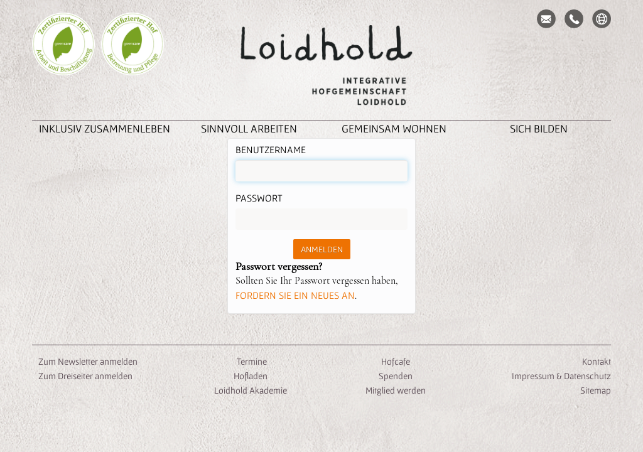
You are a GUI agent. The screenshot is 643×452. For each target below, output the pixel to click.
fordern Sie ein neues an (295, 295)
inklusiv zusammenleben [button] (104, 128)
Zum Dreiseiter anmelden (85, 375)
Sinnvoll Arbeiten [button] (249, 128)
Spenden (396, 375)
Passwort (259, 197)
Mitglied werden (395, 390)
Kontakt (596, 361)
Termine (251, 361)
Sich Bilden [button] (539, 128)
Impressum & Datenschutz (561, 375)
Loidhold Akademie (250, 390)
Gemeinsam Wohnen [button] (394, 128)
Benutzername (270, 149)
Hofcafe (395, 361)
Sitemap (595, 390)
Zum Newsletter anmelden (88, 361)
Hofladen (250, 375)
